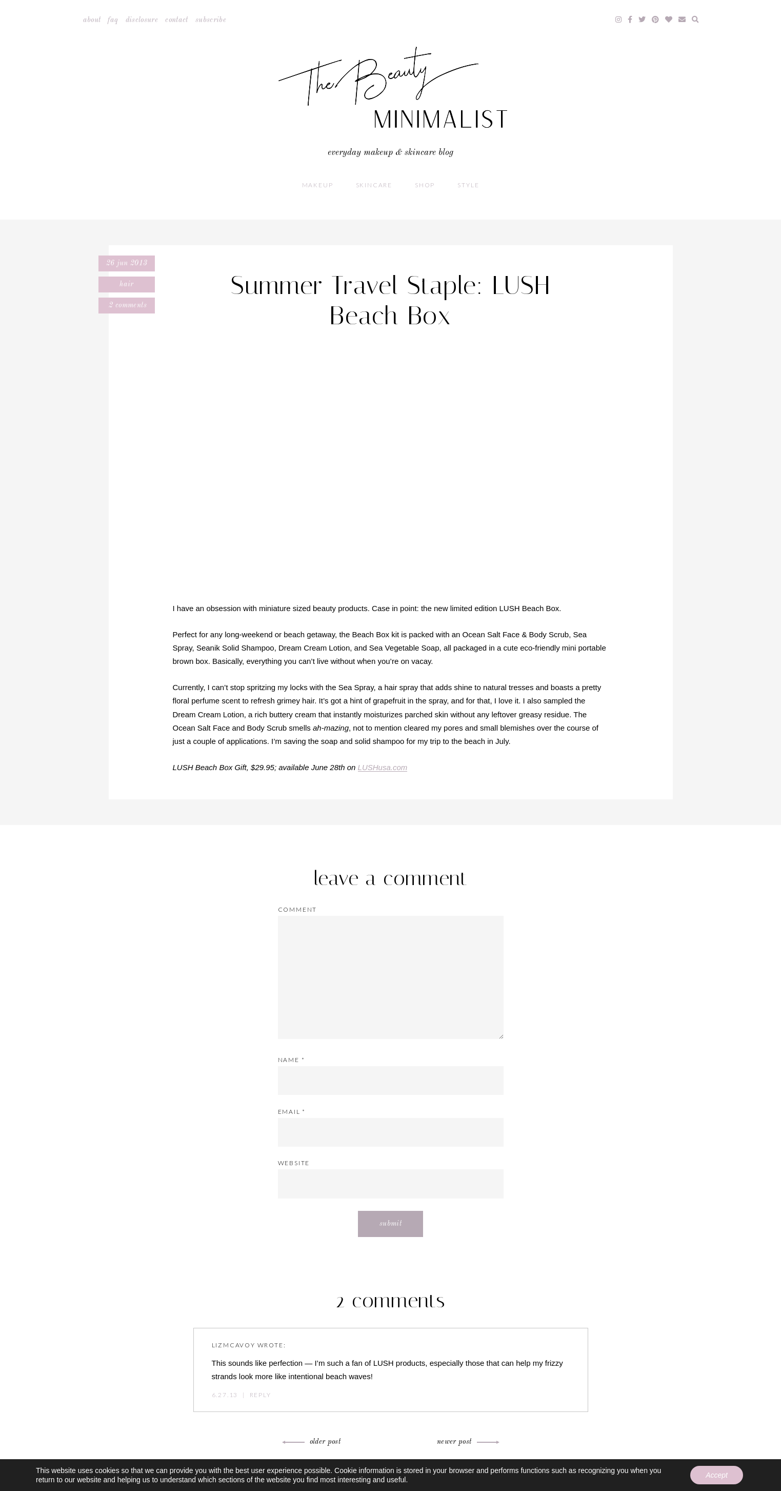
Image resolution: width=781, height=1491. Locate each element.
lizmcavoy (233, 1345)
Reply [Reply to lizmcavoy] (260, 1395)
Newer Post (466, 1441)
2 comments (127, 305)
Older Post (313, 1441)
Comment (297, 909)
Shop (425, 185)
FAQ (113, 20)
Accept (717, 1475)
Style (468, 185)
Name (291, 1060)
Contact (176, 20)
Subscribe (210, 20)
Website (294, 1163)
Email (292, 1111)
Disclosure (142, 20)
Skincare (374, 185)
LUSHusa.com (383, 767)
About (92, 20)
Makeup (317, 185)
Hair (126, 284)
